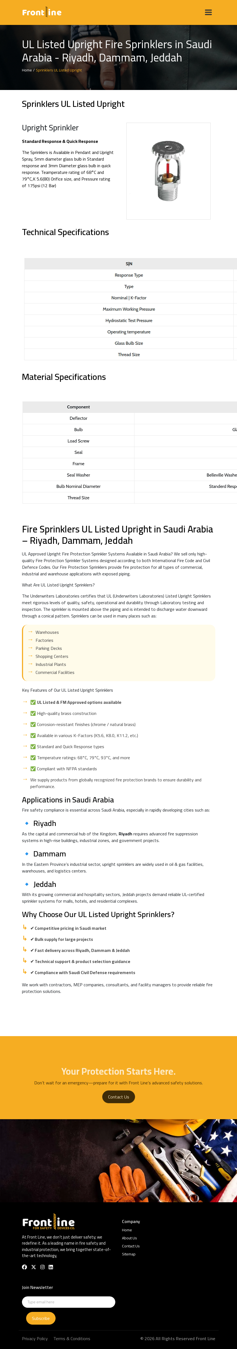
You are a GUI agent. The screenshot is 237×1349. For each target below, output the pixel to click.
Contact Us (118, 1107)
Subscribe (41, 1318)
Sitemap (129, 1254)
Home (127, 1230)
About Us (129, 1238)
